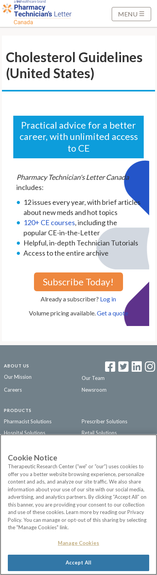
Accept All (78, 562)
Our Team (93, 378)
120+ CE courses (49, 222)
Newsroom (94, 390)
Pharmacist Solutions (28, 421)
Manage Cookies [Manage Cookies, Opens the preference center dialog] (78, 543)
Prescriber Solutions (104, 421)
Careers (13, 390)
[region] (78, 504)
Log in (108, 299)
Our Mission (18, 377)
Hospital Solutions (24, 433)
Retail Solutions (99, 433)
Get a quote (112, 313)
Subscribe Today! (78, 281)
